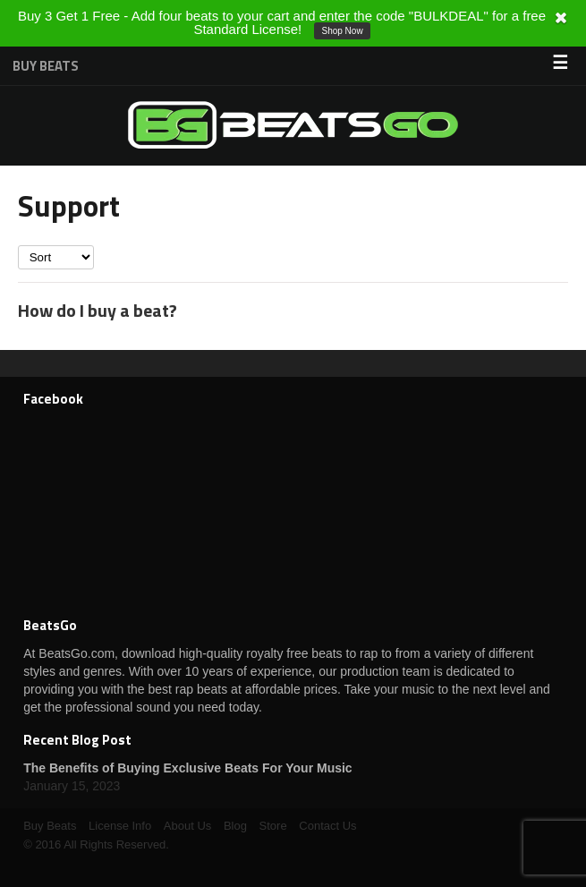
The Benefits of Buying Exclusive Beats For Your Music (187, 768)
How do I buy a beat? (97, 310)
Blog (235, 825)
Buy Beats (46, 65)
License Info (120, 825)
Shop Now (341, 31)
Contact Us (327, 825)
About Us (187, 825)
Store (273, 825)
